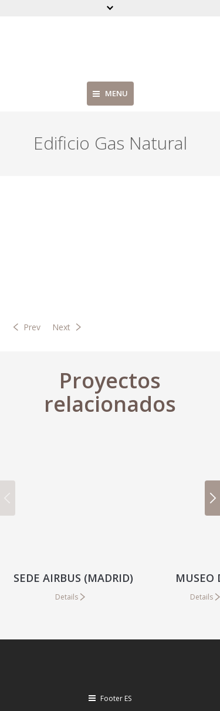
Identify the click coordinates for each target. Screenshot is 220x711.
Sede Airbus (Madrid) (73, 578)
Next (61, 327)
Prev (31, 327)
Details (66, 597)
